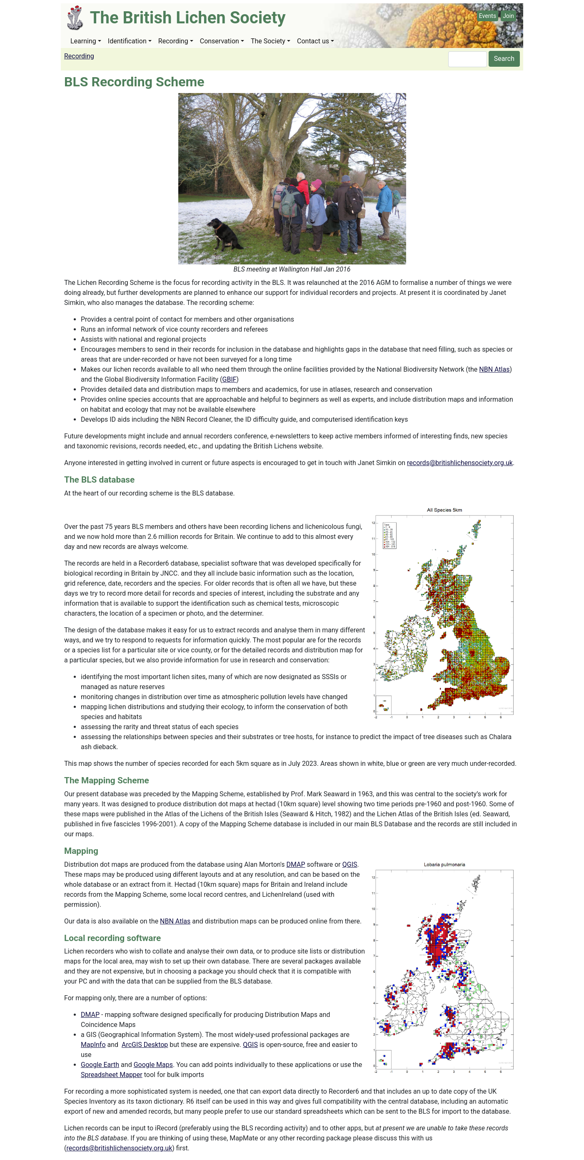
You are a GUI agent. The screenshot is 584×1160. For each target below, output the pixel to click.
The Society (268, 41)
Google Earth (100, 1065)
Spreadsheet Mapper (111, 1075)
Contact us (313, 41)
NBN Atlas (494, 369)
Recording (173, 41)
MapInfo (93, 1045)
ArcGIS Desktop (145, 1045)
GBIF (229, 379)
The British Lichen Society (188, 18)
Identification (127, 41)
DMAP (296, 864)
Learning (83, 41)
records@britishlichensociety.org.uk (460, 463)
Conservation (219, 41)
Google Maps (153, 1065)
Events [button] (487, 16)
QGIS (349, 864)
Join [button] (508, 16)
